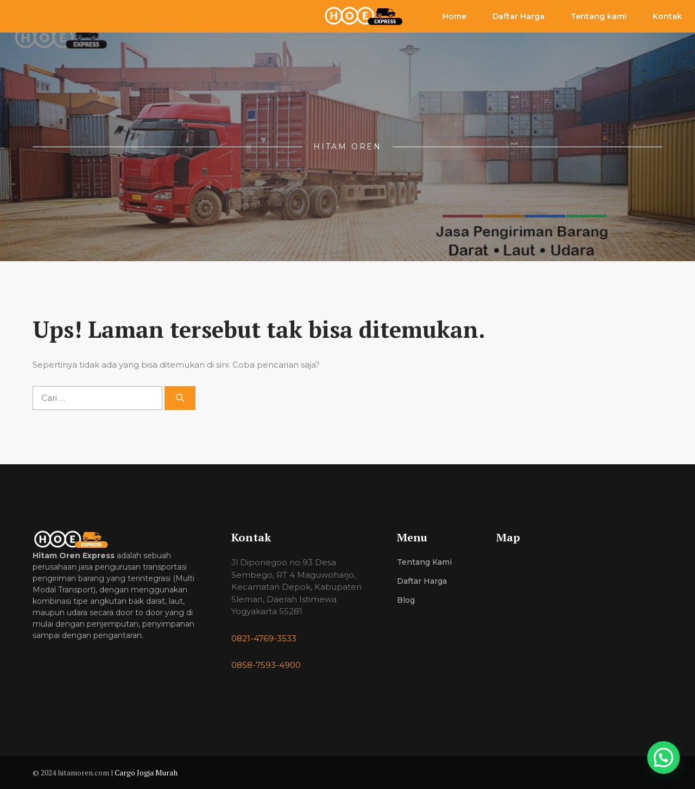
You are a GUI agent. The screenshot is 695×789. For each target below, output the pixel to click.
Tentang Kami (424, 562)
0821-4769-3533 (263, 638)
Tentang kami (599, 16)
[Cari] (180, 398)
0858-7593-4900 (266, 665)
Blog (406, 600)
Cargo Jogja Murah (146, 772)
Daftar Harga (518, 16)
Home (454, 16)
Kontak (667, 16)
